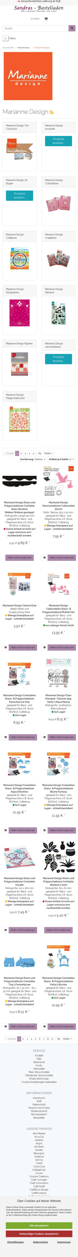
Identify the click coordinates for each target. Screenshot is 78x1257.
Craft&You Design (39, 1189)
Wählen (31, 459)
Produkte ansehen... (58, 141)
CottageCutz (39, 1170)
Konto (39, 1065)
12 (60, 459)
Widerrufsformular (39, 1078)
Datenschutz (39, 1104)
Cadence (39, 1156)
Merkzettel (39, 1068)
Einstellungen (15, 1242)
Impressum (39, 1098)
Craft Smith (39, 1186)
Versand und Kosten (39, 1107)
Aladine (39, 1140)
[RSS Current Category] (52, 112)
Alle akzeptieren (38, 1225)
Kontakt (39, 1055)
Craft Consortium (39, 1183)
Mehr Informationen (19, 557)
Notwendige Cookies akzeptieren (38, 1233)
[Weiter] (49, 453)
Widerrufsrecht (39, 1111)
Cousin (39, 1173)
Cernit (39, 1163)
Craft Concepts (39, 1179)
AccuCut (39, 1136)
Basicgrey (39, 1153)
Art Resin (39, 1146)
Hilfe (39, 1059)
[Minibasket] (46, 19)
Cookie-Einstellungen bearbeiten (39, 1082)
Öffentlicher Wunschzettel (39, 1075)
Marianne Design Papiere (19, 343)
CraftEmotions (39, 1193)
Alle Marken (39, 1133)
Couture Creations (39, 1176)
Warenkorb (39, 1062)
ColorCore (39, 1166)
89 (39, 453)
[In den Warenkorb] (44, 558)
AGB (39, 1101)
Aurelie (39, 1150)
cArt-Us (39, 1160)
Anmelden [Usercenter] (35, 19)
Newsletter (39, 1117)
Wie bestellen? (39, 1114)
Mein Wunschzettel (39, 1072)
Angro (39, 1143)
